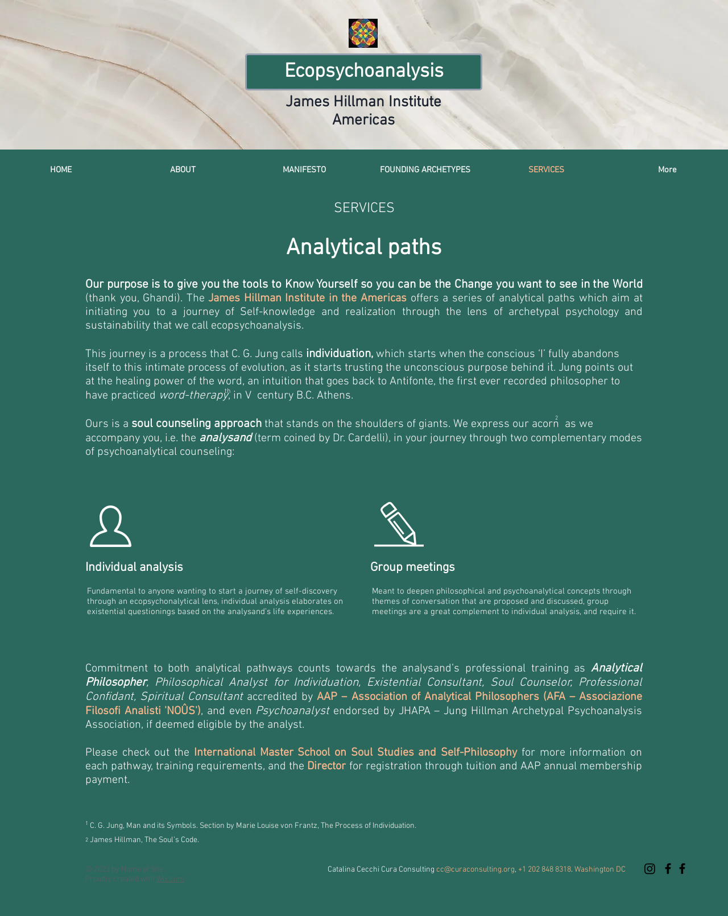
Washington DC (599, 869)
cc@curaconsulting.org (475, 869)
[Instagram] (650, 868)
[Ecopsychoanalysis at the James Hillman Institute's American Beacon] (668, 868)
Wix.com (170, 879)
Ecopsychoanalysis (364, 72)
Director (326, 766)
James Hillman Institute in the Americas (307, 298)
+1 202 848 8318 (544, 869)
